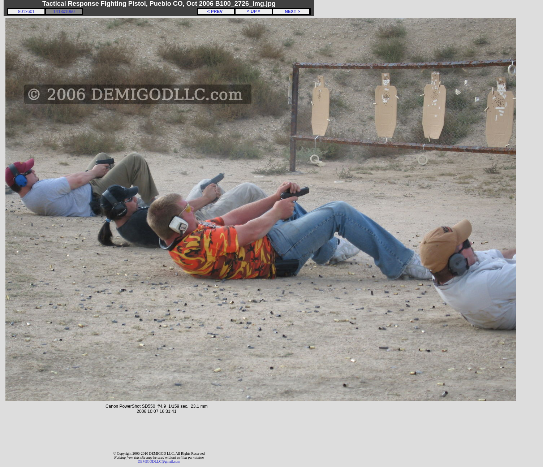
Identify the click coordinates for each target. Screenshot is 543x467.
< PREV (216, 11)
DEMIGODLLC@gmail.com (159, 461)
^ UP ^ (253, 11)
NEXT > (291, 11)
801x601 (26, 11)
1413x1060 (63, 11)
